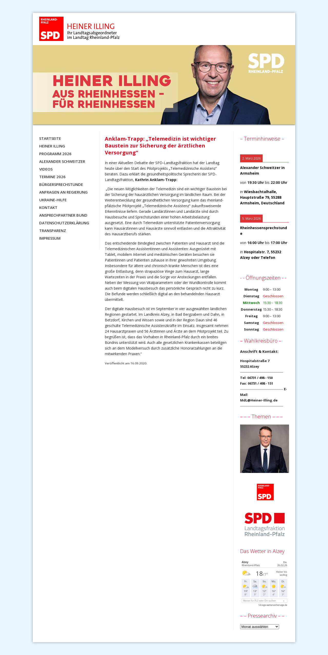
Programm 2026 (55, 153)
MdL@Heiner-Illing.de (259, 400)
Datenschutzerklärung (64, 222)
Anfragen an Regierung (63, 192)
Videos (46, 169)
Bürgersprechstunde (61, 184)
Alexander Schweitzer (62, 161)
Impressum (49, 238)
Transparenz (52, 230)
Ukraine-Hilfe (53, 199)
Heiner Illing (52, 146)
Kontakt (48, 207)
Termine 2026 (52, 176)
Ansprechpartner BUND (63, 215)
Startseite (50, 138)
